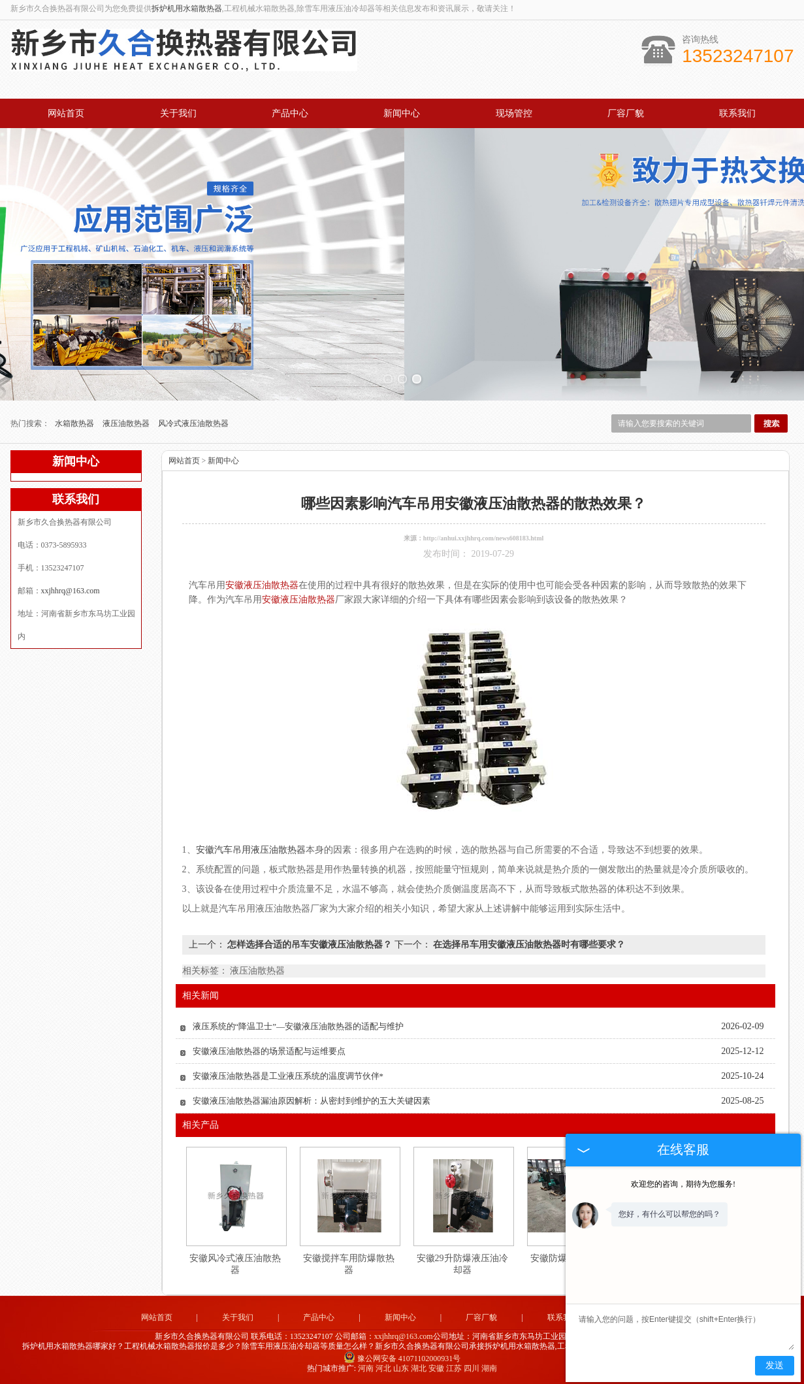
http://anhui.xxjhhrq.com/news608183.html (483, 538)
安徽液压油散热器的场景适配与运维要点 (269, 1051)
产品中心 (290, 113)
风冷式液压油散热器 (193, 423)
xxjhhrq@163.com (70, 590)
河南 (366, 1368)
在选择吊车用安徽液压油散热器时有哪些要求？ (528, 944)
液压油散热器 (127, 423)
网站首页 (66, 113)
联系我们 (737, 113)
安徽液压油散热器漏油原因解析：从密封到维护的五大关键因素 (311, 1101)
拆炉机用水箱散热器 (187, 8)
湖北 (418, 1368)
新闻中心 (401, 113)
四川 (471, 1368)
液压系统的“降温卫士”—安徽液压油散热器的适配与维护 (298, 1026)
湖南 (489, 1368)
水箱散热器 (75, 423)
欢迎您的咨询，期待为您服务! (683, 1184)
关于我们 (178, 113)
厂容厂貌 (625, 113)
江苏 (454, 1368)
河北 (383, 1368)
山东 (401, 1368)
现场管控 (514, 113)
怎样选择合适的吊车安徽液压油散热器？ (309, 944)
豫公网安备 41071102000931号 (402, 1358)
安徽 (436, 1368)
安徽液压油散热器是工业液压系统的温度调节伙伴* (288, 1076)
